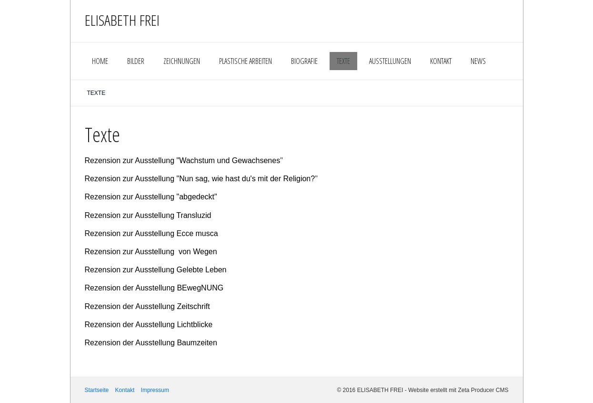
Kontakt (125, 390)
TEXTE (343, 61)
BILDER (135, 61)
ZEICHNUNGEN (181, 61)
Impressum (155, 390)
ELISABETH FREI (122, 20)
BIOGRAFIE (304, 61)
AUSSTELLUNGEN (390, 61)
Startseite (97, 390)
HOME (100, 61)
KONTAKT (441, 61)
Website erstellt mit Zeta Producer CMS (458, 390)
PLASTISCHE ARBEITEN (245, 61)
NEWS (478, 61)
